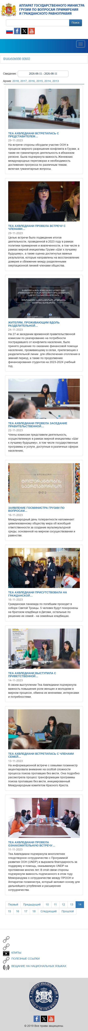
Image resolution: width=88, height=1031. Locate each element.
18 (34, 911)
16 (17, 911)
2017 (23, 81)
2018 (15, 81)
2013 (55, 81)
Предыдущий (32, 904)
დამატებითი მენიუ (16, 59)
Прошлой (68, 911)
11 (55, 904)
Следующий (49, 911)
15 (9, 911)
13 (71, 904)
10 (47, 904)
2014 (47, 81)
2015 (39, 81)
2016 (31, 81)
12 (63, 904)
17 (25, 911)
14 (79, 904)
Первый (13, 904)
